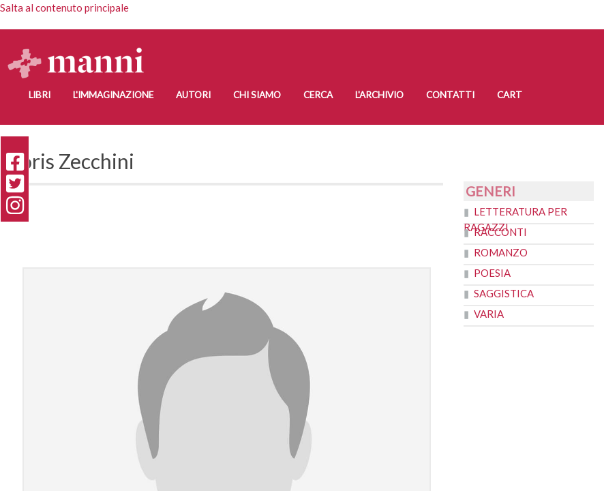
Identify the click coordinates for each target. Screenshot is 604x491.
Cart (509, 94)
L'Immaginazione (113, 94)
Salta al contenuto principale (64, 7)
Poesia (492, 273)
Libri (39, 94)
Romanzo (501, 252)
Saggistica (504, 293)
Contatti (450, 94)
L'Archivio (379, 94)
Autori (193, 94)
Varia (489, 314)
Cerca (318, 94)
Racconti (500, 232)
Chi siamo (257, 94)
